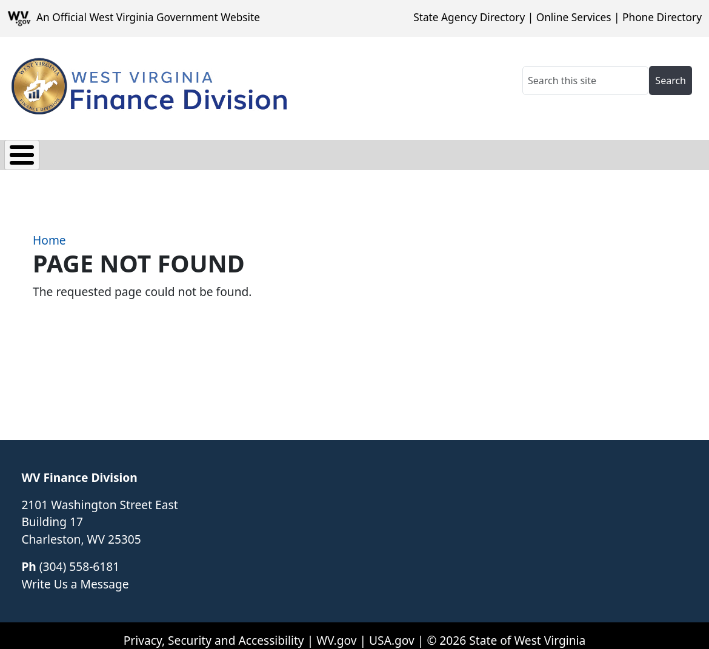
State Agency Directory (469, 17)
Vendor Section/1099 (285, 151)
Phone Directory (662, 17)
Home (49, 231)
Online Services (573, 17)
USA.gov (391, 631)
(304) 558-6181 (79, 557)
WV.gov (336, 631)
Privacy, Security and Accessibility (214, 631)
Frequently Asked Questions (615, 151)
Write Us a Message (74, 575)
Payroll (134, 151)
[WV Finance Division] (147, 86)
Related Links (403, 151)
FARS (191, 151)
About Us (489, 151)
